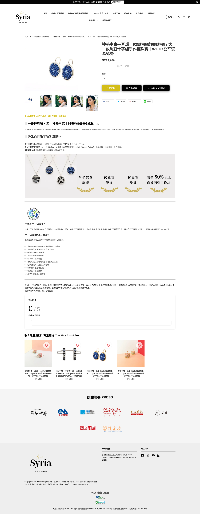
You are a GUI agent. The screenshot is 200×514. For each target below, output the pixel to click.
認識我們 (93, 20)
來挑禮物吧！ (117, 2)
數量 (104, 74)
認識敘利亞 (106, 20)
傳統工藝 (116, 13)
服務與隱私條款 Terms (120, 509)
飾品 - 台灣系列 (57, 13)
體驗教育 (152, 13)
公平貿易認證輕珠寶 (41, 37)
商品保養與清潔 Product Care (63, 509)
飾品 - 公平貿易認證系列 (79, 13)
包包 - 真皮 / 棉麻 (101, 13)
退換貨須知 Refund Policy (138, 509)
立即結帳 (110, 88)
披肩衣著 (127, 13)
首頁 (45, 13)
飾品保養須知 (47, 291)
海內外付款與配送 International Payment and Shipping (93, 509)
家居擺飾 (139, 13)
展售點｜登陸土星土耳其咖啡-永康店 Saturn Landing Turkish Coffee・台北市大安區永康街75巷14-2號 (119, 457)
